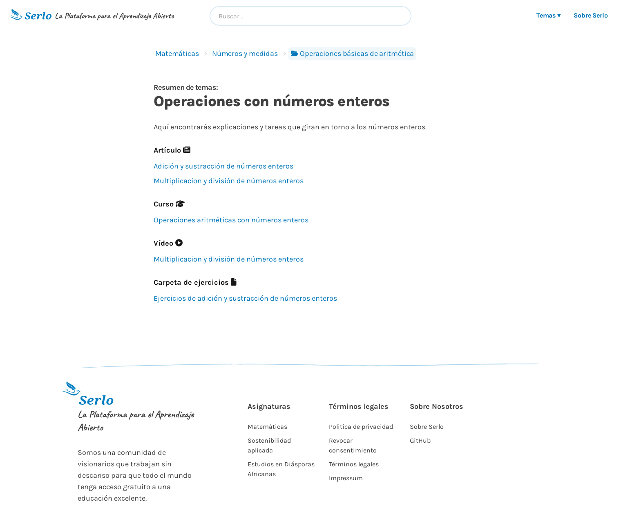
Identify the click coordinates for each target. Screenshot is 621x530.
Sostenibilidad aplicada (269, 445)
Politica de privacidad (361, 426)
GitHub (420, 440)
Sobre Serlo (591, 15)
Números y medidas (245, 53)
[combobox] (310, 16)
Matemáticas (177, 53)
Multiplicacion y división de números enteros (229, 180)
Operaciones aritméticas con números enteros (231, 219)
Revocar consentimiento (353, 445)
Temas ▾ (548, 15)
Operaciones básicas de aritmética (352, 53)
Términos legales (354, 464)
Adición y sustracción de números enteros (223, 166)
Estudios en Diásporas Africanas (281, 469)
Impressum (346, 478)
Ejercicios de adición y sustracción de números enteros (245, 298)
